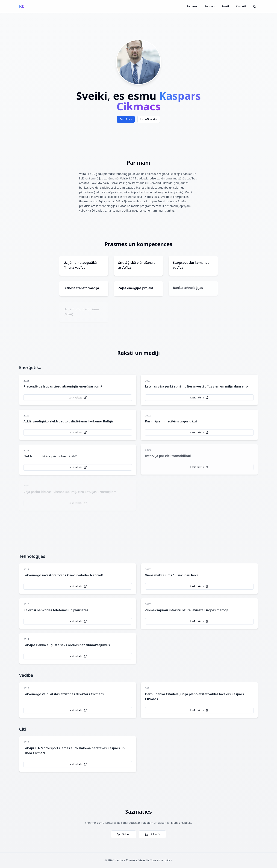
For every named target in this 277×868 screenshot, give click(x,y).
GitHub (123, 834)
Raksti (225, 6)
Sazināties (126, 119)
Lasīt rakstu (78, 398)
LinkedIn (152, 834)
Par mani (192, 6)
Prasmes (210, 6)
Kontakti (241, 6)
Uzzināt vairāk (148, 119)
